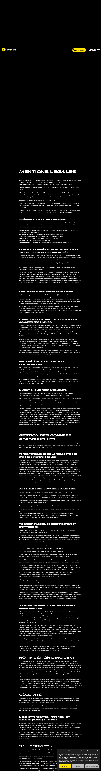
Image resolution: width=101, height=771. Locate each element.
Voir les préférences (92, 766)
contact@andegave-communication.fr (62, 242)
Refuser (78, 766)
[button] (98, 751)
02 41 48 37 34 (80, 50)
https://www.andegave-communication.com (64, 687)
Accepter (64, 766)
